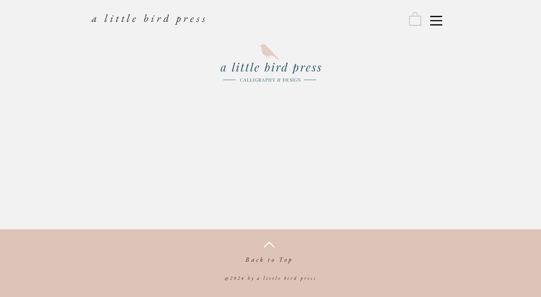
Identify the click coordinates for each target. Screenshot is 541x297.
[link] (415, 18)
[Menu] (436, 21)
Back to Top (269, 259)
